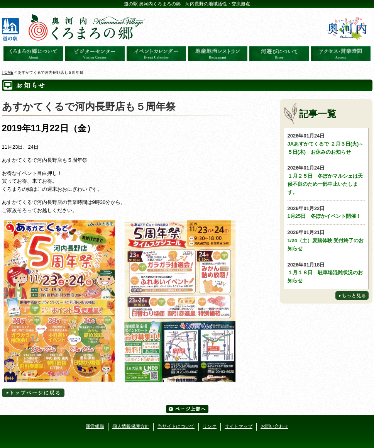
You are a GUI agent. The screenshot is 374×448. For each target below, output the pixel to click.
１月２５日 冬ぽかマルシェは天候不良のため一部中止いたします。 (326, 179)
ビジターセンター (95, 53)
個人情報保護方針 (130, 426)
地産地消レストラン (218, 53)
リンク (210, 426)
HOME (8, 72)
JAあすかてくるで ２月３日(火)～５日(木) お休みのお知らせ (326, 143)
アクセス (341, 53)
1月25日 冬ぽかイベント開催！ (326, 212)
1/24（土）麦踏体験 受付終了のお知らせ (326, 240)
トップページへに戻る (33, 393)
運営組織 (95, 426)
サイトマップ (238, 426)
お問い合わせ (274, 426)
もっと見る (352, 295)
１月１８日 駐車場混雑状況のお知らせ (326, 272)
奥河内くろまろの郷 (33, 53)
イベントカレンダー (156, 53)
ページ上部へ (187, 409)
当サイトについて (176, 426)
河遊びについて (279, 53)
